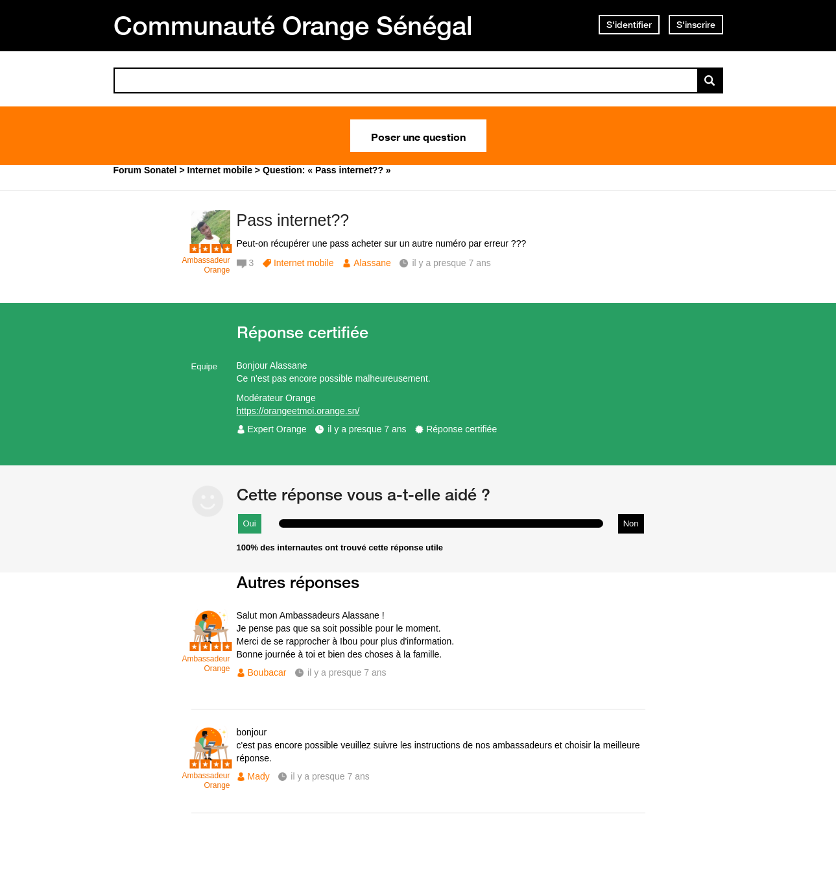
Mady (259, 776)
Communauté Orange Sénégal (293, 25)
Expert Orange (277, 429)
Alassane (372, 263)
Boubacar (267, 672)
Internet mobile (304, 263)
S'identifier (629, 25)
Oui (249, 523)
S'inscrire (695, 25)
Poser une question (418, 135)
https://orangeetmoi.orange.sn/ (298, 411)
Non (631, 523)
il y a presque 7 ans (367, 429)
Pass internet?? (293, 220)
